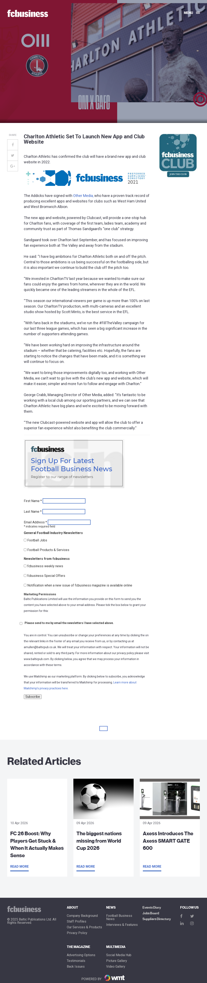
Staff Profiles (76, 921)
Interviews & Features (122, 924)
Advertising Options (81, 955)
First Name (33, 501)
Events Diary (151, 907)
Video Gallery (115, 966)
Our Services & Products (84, 927)
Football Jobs (37, 540)
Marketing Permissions (40, 594)
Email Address (35, 522)
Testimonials (76, 961)
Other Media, (83, 195)
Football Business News (119, 917)
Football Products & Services (48, 550)
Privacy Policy (77, 933)
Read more (19, 866)
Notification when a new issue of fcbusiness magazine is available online (79, 585)
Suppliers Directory (156, 919)
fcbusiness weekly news (45, 566)
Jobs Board (150, 913)
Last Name (33, 511)
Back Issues (76, 966)
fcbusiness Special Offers (46, 575)
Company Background (82, 915)
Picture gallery (116, 961)
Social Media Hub (118, 955)
